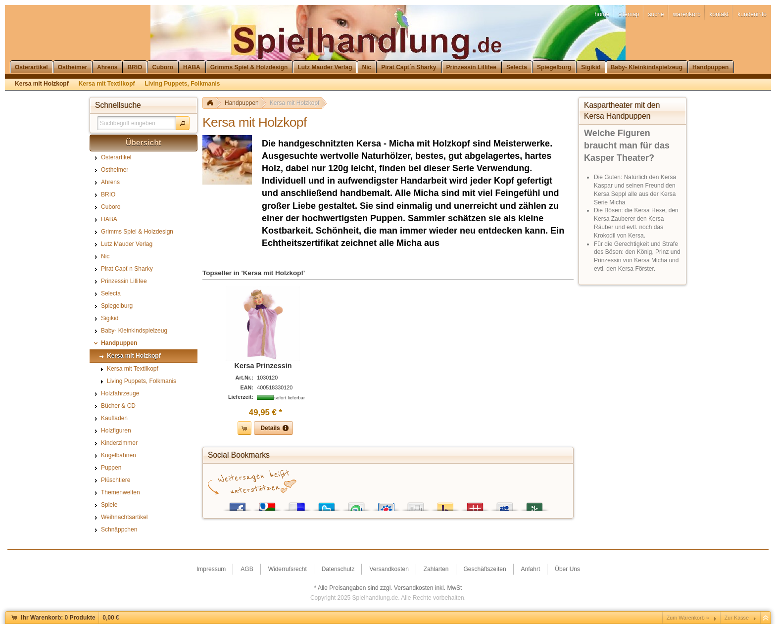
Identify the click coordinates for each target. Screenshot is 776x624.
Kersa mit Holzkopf (295, 102)
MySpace (505, 504)
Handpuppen (242, 102)
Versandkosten (413, 587)
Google (267, 504)
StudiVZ (386, 504)
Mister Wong (475, 504)
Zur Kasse (737, 618)
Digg (416, 504)
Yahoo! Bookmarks (445, 504)
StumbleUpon (356, 504)
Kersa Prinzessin (263, 366)
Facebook (237, 504)
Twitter (326, 504)
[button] (183, 123)
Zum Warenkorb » (688, 618)
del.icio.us (297, 504)
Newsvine (534, 504)
